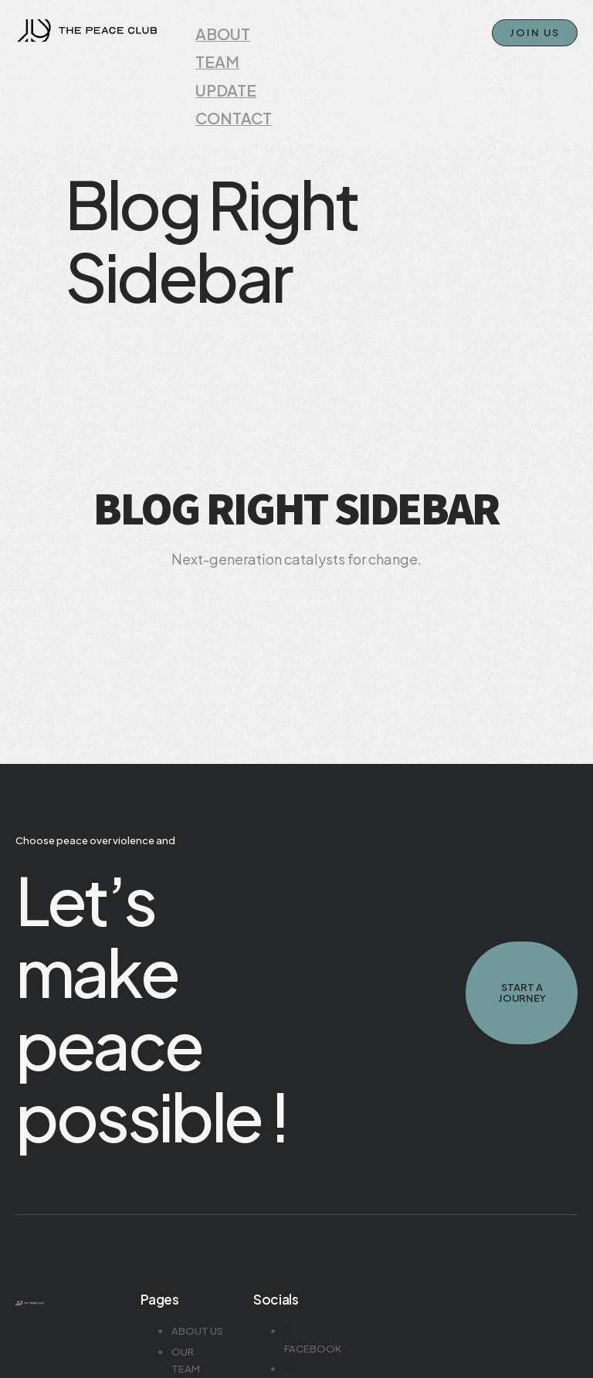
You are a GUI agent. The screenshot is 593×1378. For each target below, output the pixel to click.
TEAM (214, 45)
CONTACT (226, 81)
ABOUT (218, 26)
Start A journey (521, 957)
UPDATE (220, 62)
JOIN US (535, 32)
